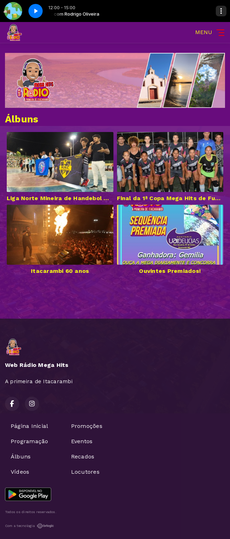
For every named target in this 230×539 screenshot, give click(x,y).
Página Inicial (29, 426)
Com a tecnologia (29, 525)
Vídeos (20, 471)
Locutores (85, 471)
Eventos (82, 441)
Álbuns (21, 456)
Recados (83, 456)
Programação (29, 441)
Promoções (86, 426)
